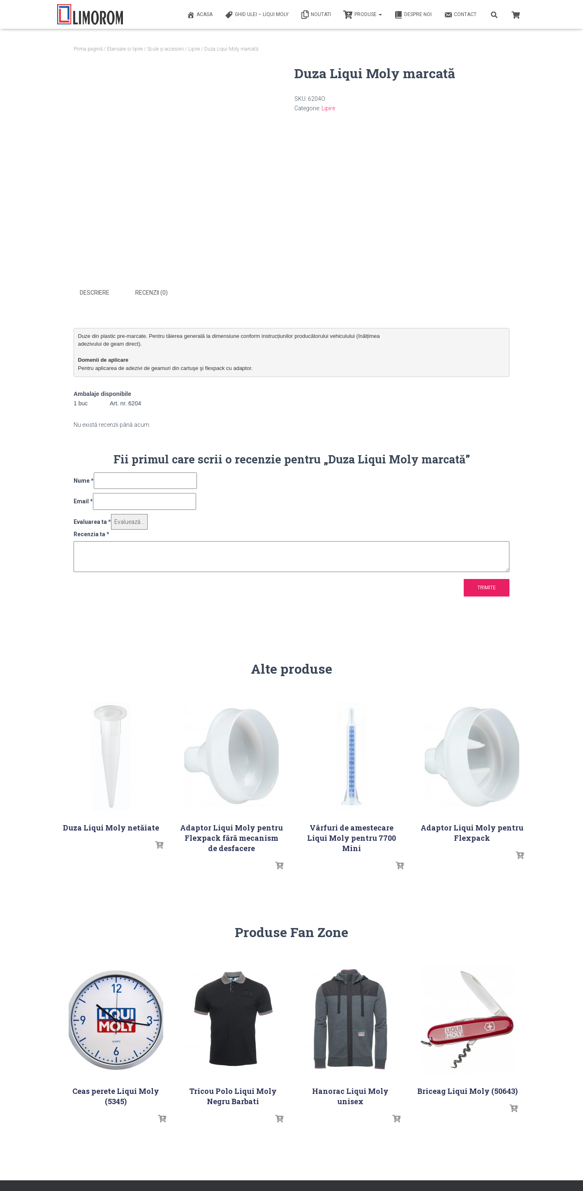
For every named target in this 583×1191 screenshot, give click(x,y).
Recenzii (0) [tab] (151, 292)
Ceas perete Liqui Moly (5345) (115, 1095)
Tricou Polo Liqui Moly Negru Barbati (233, 1095)
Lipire (194, 49)
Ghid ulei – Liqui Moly (257, 15)
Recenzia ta (91, 533)
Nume (84, 480)
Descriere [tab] (94, 292)
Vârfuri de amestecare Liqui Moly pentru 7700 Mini (351, 837)
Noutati (316, 15)
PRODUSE (362, 15)
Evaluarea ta (92, 521)
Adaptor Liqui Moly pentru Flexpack (472, 832)
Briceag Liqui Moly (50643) (467, 1090)
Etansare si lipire (125, 49)
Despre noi (413, 15)
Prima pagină (88, 49)
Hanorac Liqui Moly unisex (350, 1095)
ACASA (200, 15)
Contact (460, 15)
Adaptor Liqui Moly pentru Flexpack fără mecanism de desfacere (231, 837)
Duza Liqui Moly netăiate (111, 827)
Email (83, 500)
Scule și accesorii (165, 49)
